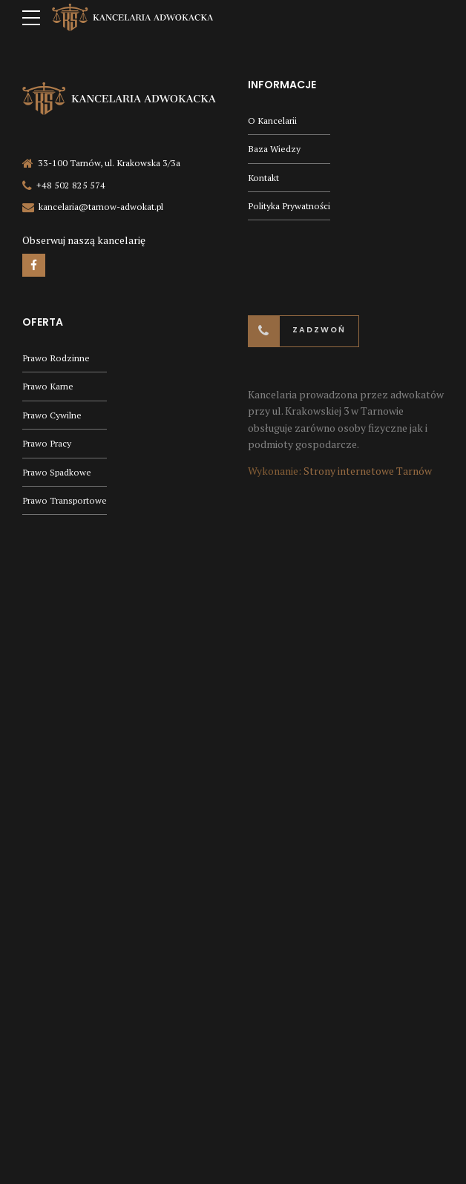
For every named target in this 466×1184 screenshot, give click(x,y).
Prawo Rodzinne (56, 358)
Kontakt (263, 177)
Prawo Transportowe (64, 500)
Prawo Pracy (46, 443)
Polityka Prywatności (289, 206)
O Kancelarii (272, 120)
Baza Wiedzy (274, 148)
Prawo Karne (47, 386)
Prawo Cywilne (52, 415)
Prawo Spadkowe (56, 472)
